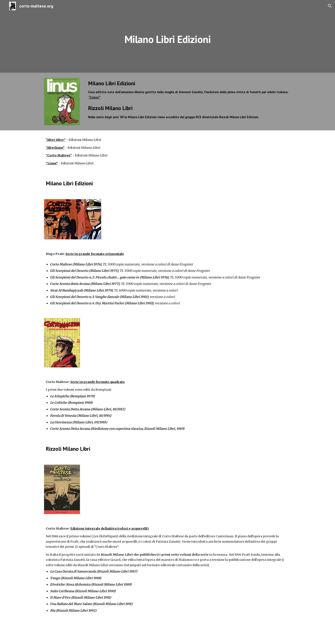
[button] (330, 6)
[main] (167, 36)
